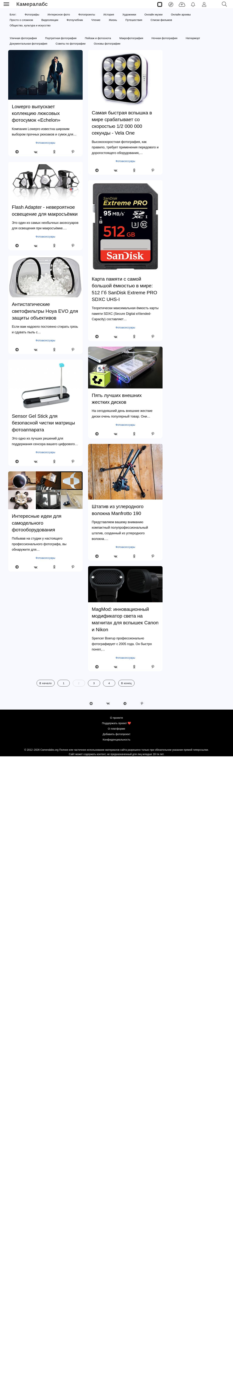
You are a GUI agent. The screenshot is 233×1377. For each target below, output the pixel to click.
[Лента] (171, 4)
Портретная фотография (60, 38)
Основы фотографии (107, 43)
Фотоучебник (75, 19)
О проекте (116, 1338)
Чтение (95, 19)
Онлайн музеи (154, 14)
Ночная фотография (164, 38)
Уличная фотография (23, 38)
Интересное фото (59, 14)
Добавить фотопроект (117, 1354)
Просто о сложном (21, 19)
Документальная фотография (28, 43)
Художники (129, 14)
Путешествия (133, 19)
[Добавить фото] (182, 4)
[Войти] (204, 4)
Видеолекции (49, 19)
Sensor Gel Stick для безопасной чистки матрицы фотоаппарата (43, 422)
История (108, 14)
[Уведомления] (193, 4)
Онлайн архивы (181, 14)
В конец (126, 683)
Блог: (13, 14)
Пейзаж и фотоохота (98, 38)
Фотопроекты (86, 14)
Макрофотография (131, 38)
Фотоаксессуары (45, 142)
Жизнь (113, 19)
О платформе (116, 1349)
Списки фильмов (161, 19)
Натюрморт (193, 38)
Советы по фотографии (71, 43)
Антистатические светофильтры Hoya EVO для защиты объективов (45, 311)
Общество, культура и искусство (30, 25)
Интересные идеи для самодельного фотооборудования (36, 522)
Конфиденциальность (116, 1360)
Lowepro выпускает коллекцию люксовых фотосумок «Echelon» (36, 113)
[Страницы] (160, 4)
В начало (46, 683)
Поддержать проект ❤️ (116, 1343)
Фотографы (32, 14)
